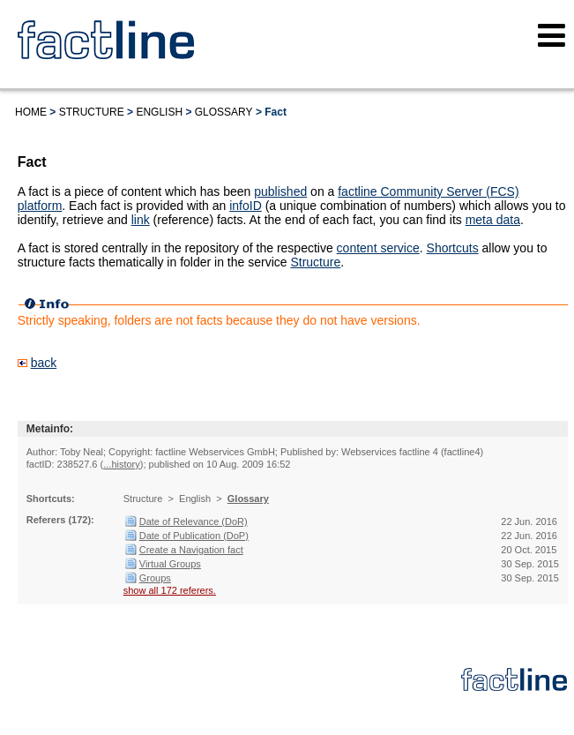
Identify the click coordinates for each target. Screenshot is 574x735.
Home (31, 112)
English (159, 112)
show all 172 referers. (169, 590)
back (44, 363)
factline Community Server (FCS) (428, 191)
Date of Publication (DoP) (194, 535)
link (140, 220)
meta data (493, 220)
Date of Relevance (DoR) (193, 521)
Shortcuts (453, 248)
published (280, 191)
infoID (245, 206)
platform (40, 206)
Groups (155, 578)
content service (378, 248)
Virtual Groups (170, 564)
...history (121, 464)
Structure (91, 112)
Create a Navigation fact (191, 549)
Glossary (224, 112)
